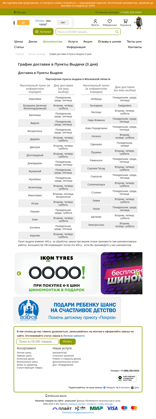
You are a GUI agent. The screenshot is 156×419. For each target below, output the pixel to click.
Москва (20, 12)
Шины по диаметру (27, 364)
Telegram (110, 387)
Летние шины (24, 352)
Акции (87, 41)
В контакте (124, 387)
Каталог (45, 31)
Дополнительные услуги (66, 361)
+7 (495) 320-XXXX (131, 12)
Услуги (73, 41)
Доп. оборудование (63, 364)
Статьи (19, 47)
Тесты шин (134, 41)
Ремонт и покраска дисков (67, 358)
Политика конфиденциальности (78, 412)
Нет (63, 22)
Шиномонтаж (52, 41)
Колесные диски (25, 358)
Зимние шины (24, 355)
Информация (76, 47)
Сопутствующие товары (30, 367)
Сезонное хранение (63, 355)
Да (23, 22)
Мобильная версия (56, 396)
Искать (67, 341)
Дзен (135, 387)
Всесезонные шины (27, 361)
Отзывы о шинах (109, 41)
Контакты (135, 47)
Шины (18, 41)
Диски (33, 41)
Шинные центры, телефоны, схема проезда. (91, 404)
